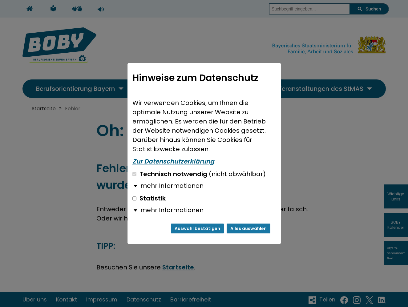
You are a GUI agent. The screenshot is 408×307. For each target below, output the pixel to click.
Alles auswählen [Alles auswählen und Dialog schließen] (248, 228)
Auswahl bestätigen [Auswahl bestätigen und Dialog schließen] (197, 228)
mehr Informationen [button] (172, 185)
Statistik (149, 198)
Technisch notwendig (199, 174)
